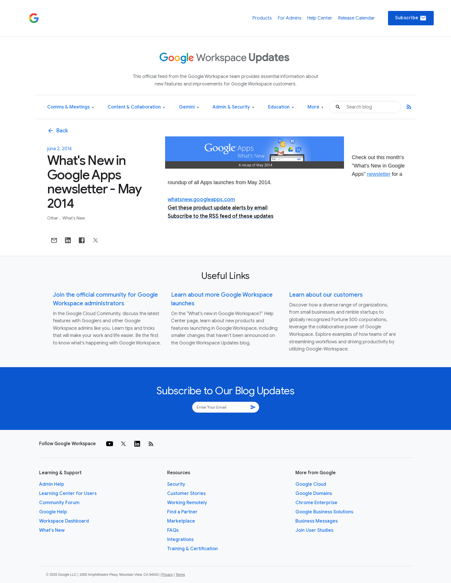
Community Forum (59, 503)
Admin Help (51, 484)
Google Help (53, 512)
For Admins (289, 18)
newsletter (379, 174)
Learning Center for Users (68, 493)
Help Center (319, 18)
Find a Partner (182, 512)
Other (53, 218)
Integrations (180, 539)
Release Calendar (356, 18)
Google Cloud (310, 484)
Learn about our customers (326, 294)
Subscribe (411, 18)
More (315, 107)
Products (262, 18)
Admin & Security (233, 107)
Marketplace (181, 521)
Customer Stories (186, 493)
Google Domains (313, 493)
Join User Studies (314, 530)
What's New (73, 218)
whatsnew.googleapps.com (201, 199)
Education (281, 107)
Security (176, 484)
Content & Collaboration (136, 107)
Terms (180, 575)
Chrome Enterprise (316, 503)
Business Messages (316, 521)
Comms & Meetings (70, 107)
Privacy (167, 575)
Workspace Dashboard (64, 521)
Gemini (189, 107)
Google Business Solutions (324, 512)
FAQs (173, 530)
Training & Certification (192, 549)
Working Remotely (187, 503)
